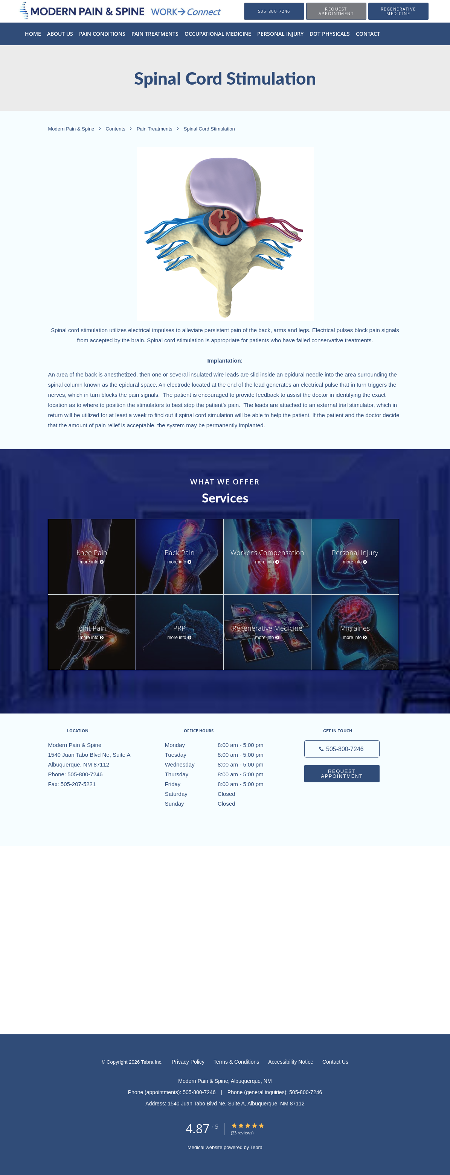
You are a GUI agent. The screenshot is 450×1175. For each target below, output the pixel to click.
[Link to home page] (110, 11)
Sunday (223, 804)
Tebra (256, 1147)
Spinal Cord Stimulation (209, 129)
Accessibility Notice (290, 1062)
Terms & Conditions (236, 1062)
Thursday (223, 774)
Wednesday (223, 765)
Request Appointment (342, 773)
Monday (223, 745)
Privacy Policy (188, 1062)
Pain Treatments (155, 129)
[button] (336, 11)
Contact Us (335, 1062)
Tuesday (223, 755)
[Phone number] (342, 749)
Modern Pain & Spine (72, 129)
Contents (116, 129)
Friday (223, 784)
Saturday (223, 794)
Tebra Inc (151, 1062)
